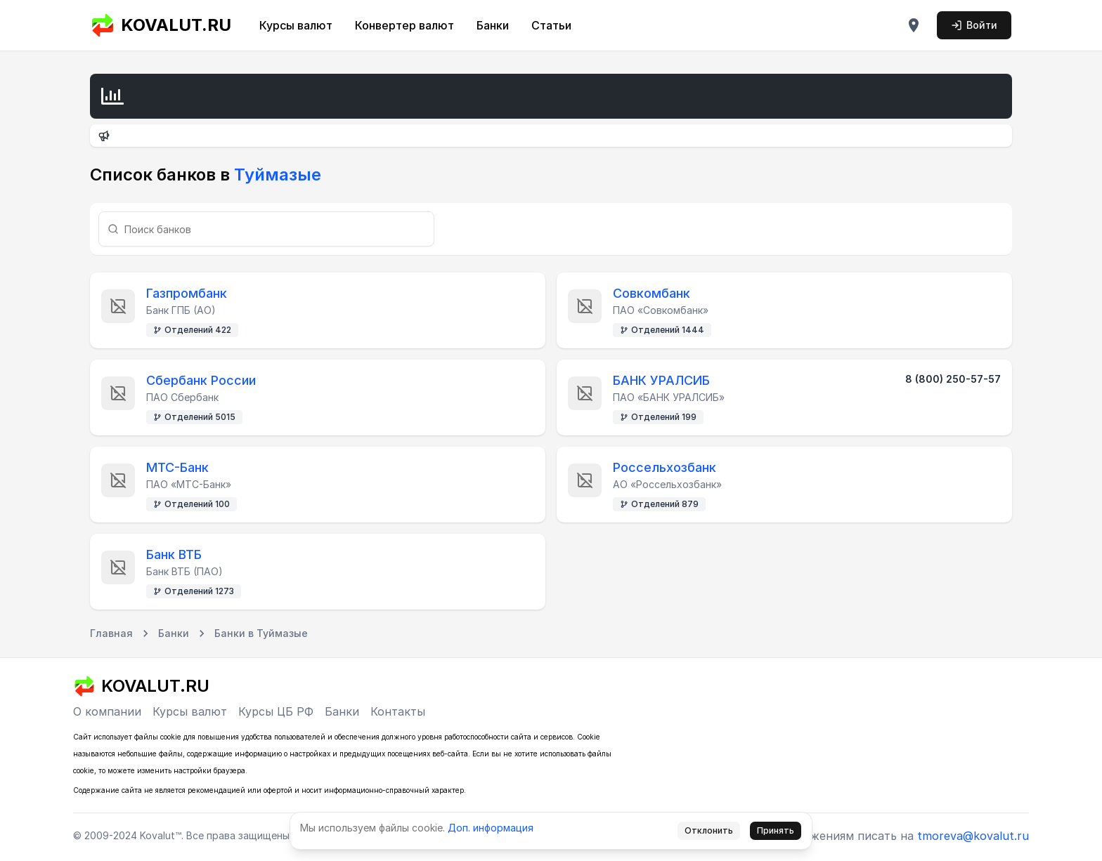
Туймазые (275, 174)
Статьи (551, 25)
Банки (493, 25)
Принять (775, 830)
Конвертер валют (404, 25)
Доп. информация (490, 828)
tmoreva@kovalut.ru (973, 836)
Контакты (397, 711)
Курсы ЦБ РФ (275, 711)
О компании (107, 711)
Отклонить (709, 830)
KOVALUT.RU (160, 25)
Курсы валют (295, 25)
